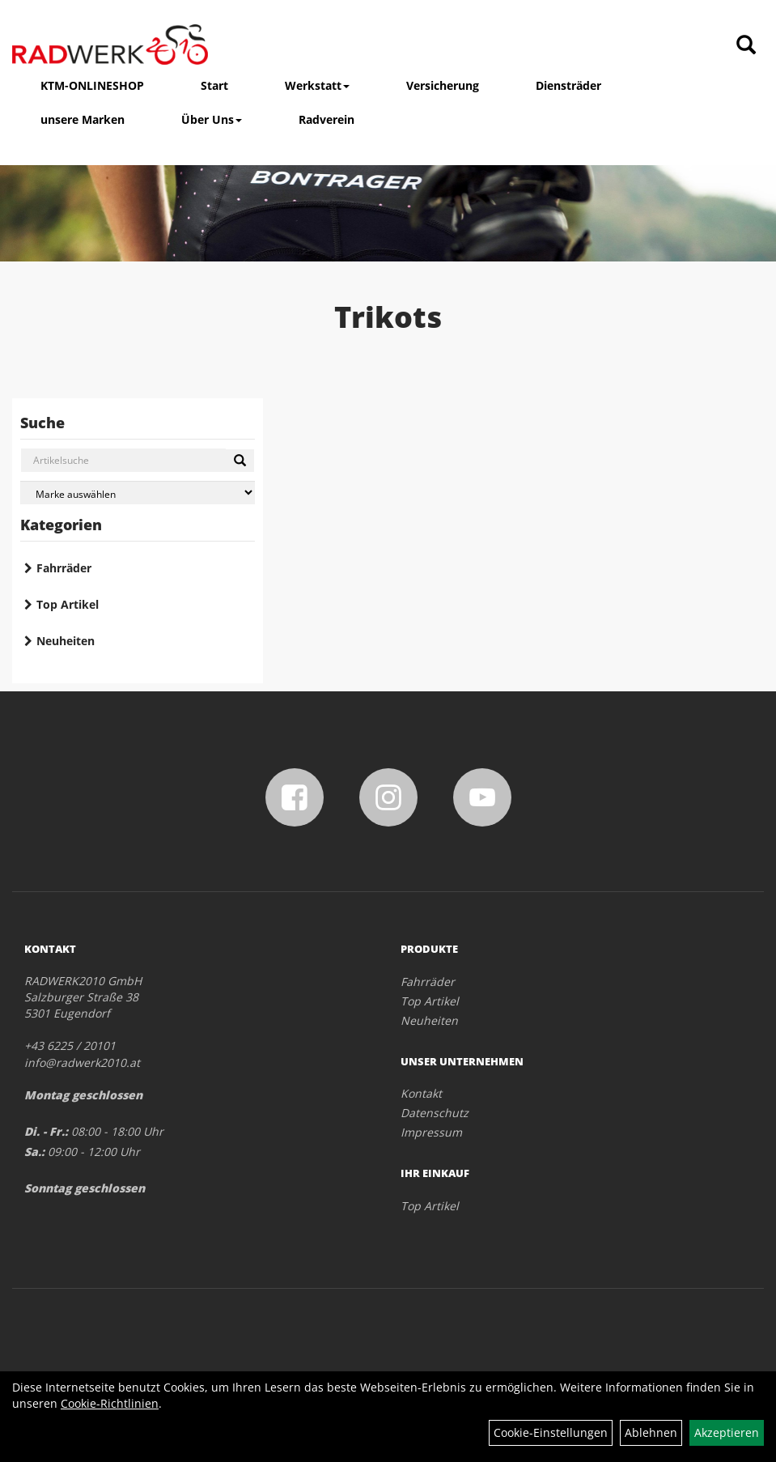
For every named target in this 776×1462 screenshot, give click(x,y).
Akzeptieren (726, 1432)
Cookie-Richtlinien (110, 1403)
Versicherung (442, 85)
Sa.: (34, 1151)
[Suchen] (240, 460)
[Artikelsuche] (746, 45)
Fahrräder (63, 568)
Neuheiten (65, 640)
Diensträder (568, 85)
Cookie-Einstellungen (551, 1432)
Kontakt (421, 1093)
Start (214, 85)
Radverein (326, 119)
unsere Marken (82, 119)
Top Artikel (67, 604)
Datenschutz (435, 1112)
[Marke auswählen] (137, 492)
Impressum (431, 1132)
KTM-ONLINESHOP (92, 85)
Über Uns (211, 119)
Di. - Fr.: (46, 1131)
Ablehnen (651, 1432)
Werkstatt (317, 85)
